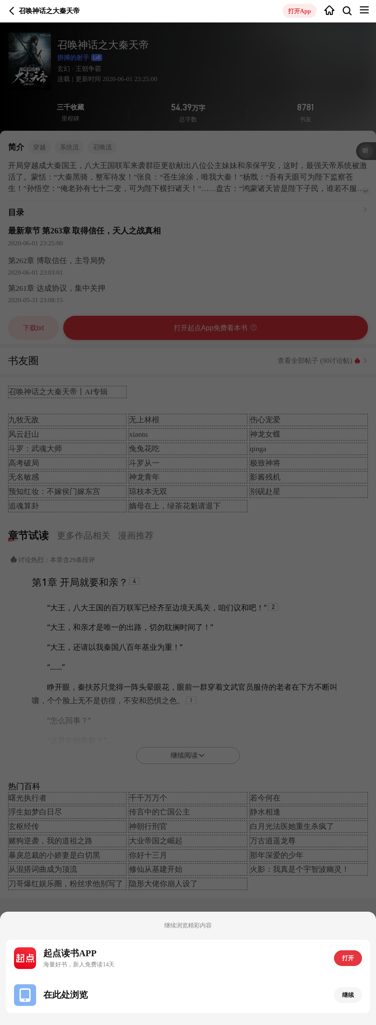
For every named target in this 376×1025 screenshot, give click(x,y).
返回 (12, 11)
